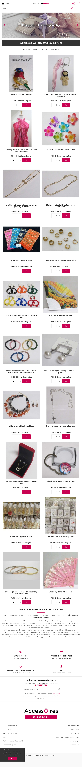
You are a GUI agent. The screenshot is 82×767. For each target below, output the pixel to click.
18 (60, 497)
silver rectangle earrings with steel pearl (60, 381)
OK (12, 758)
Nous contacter (73, 735)
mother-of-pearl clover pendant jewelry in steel (21, 215)
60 (21, 165)
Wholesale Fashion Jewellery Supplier (41, 619)
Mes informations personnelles (67, 746)
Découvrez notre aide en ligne (61, 678)
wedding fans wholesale (60, 601)
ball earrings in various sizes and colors (21, 326)
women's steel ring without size (61, 270)
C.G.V (5, 746)
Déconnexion (74, 754)
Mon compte (74, 739)
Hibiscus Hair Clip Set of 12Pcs (61, 159)
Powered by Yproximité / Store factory (41, 764)
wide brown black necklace (21, 435)
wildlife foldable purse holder (61, 491)
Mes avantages (73, 750)
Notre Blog (7, 739)
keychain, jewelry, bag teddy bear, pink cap (60, 105)
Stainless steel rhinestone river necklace (60, 215)
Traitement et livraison (11, 743)
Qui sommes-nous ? (10, 735)
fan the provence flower (60, 325)
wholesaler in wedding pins (61, 546)
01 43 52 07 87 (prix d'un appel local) (20, 678)
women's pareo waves (21, 270)
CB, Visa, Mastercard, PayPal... (61, 663)
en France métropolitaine (20, 663)
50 (60, 276)
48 (21, 276)
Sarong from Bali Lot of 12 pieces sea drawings (21, 160)
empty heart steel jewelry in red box (21, 491)
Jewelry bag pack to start (21, 546)
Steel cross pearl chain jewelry (60, 435)
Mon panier (75, 743)
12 (21, 386)
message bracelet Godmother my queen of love (21, 602)
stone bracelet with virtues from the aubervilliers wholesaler (21, 381)
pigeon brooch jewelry (21, 104)
